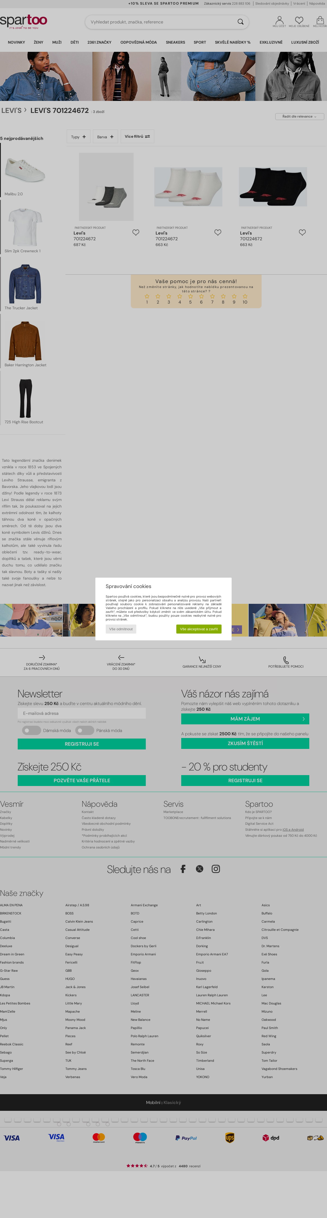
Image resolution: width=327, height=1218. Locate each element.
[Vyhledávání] (240, 22)
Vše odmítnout (121, 629)
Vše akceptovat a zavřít (199, 629)
